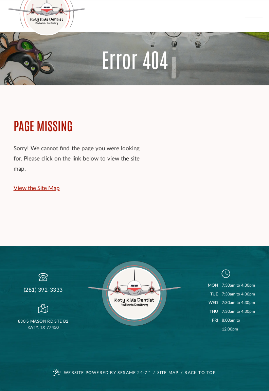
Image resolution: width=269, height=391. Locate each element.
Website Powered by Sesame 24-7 (102, 372)
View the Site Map (37, 188)
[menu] (253, 16)
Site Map (168, 373)
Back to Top (200, 373)
